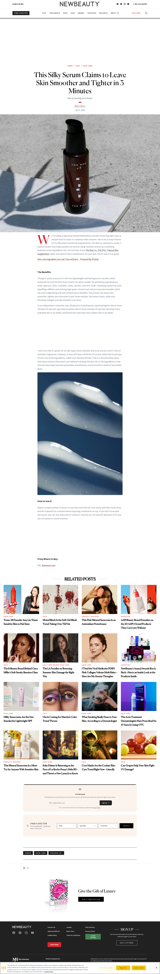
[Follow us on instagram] (125, 4)
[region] (80, 968)
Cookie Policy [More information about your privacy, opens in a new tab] (48, 972)
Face (78, 66)
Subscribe (18, 4)
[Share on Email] (28, 868)
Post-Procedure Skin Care (56, 665)
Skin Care (88, 66)
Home (70, 66)
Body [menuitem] (65, 13)
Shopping (125, 616)
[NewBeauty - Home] (80, 4)
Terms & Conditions (73, 935)
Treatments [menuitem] (54, 13)
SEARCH (126, 826)
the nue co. (56, 853)
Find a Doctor (90, 927)
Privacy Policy (90, 931)
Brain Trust (70, 931)
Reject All (123, 968)
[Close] (156, 967)
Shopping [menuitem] (91, 13)
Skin (123, 762)
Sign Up (106, 803)
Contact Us (51, 927)
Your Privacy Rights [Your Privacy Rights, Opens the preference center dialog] (106, 968)
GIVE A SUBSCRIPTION (91, 899)
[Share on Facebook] (24, 868)
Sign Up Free (127, 943)
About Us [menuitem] (115, 13)
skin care (41, 853)
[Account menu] (140, 4)
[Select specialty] (87, 825)
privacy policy (97, 807)
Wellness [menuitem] (103, 13)
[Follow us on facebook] (117, 4)
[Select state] (66, 825)
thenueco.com (48, 565)
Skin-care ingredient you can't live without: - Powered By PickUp (68, 259)
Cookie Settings (93, 936)
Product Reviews (90, 616)
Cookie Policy (52, 935)
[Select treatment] (108, 825)
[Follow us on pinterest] (121, 4)
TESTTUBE (136, 13)
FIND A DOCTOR (21, 13)
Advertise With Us (54, 931)
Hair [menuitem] (73, 13)
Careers (69, 927)
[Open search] (146, 13)
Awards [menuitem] (81, 13)
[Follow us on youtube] (128, 4)
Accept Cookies (139, 968)
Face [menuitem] (44, 13)
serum (28, 853)
